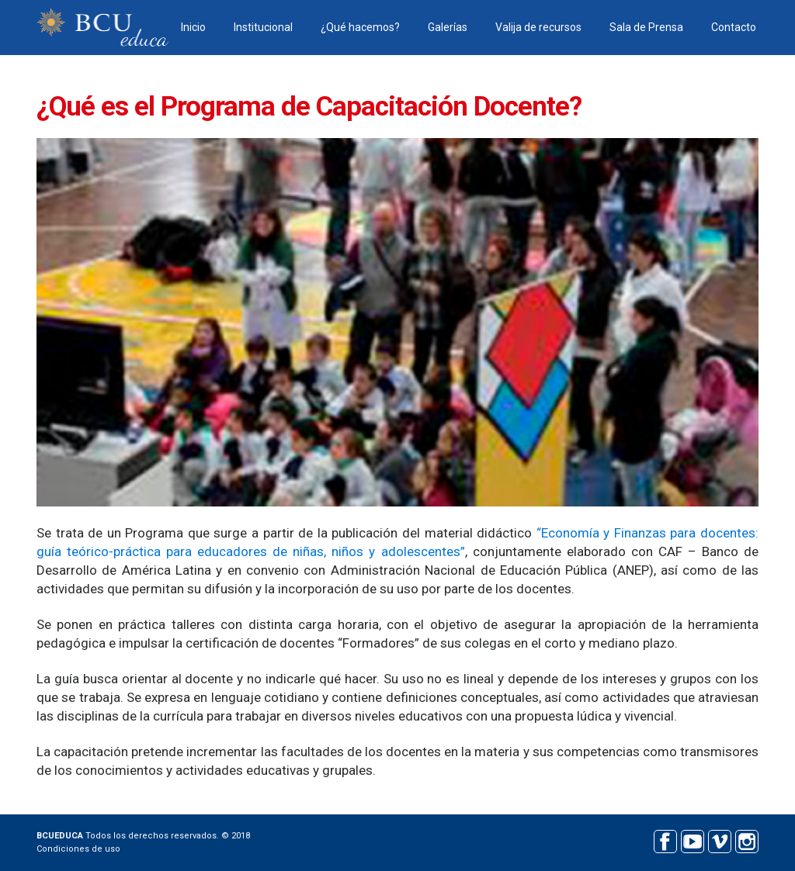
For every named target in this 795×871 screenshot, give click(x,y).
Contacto (733, 27)
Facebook (665, 839)
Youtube (692, 839)
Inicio (193, 27)
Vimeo (719, 839)
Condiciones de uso (78, 849)
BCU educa (102, 27)
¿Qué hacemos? (360, 27)
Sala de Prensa (646, 27)
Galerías (447, 27)
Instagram (746, 839)
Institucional (263, 27)
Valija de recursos (538, 27)
